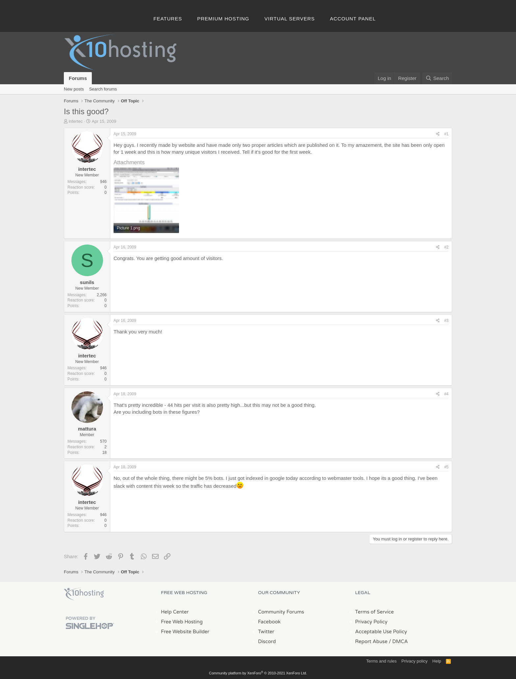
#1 (446, 134)
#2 (446, 247)
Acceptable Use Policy (381, 632)
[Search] (437, 78)
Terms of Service (374, 612)
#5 (446, 467)
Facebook (269, 622)
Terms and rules (381, 661)
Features (167, 18)
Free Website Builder (185, 632)
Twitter (266, 632)
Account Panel (353, 18)
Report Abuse (371, 641)
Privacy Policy (371, 622)
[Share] (438, 134)
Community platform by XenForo (258, 673)
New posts (74, 89)
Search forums (103, 89)
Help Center (175, 612)
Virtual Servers (290, 18)
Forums (78, 78)
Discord (267, 641)
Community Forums (281, 612)
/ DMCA (398, 641)
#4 (446, 394)
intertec (76, 121)
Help (436, 661)
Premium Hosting (223, 18)
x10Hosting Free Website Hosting (84, 594)
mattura (87, 428)
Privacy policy (414, 661)
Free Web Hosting (182, 622)
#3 (446, 320)
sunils (87, 282)
